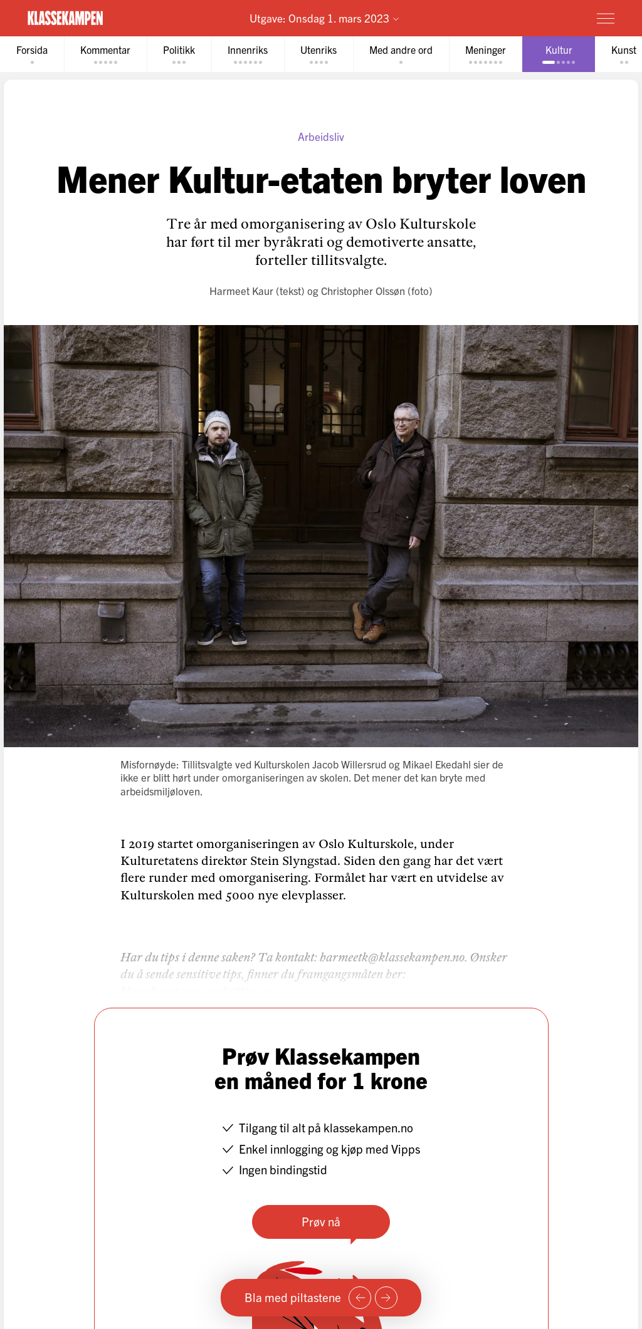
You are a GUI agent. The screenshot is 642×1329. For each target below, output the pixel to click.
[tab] (32, 54)
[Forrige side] (360, 1297)
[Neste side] (386, 1297)
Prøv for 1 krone (532, 17)
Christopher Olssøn (363, 290)
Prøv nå (321, 1221)
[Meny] (605, 18)
